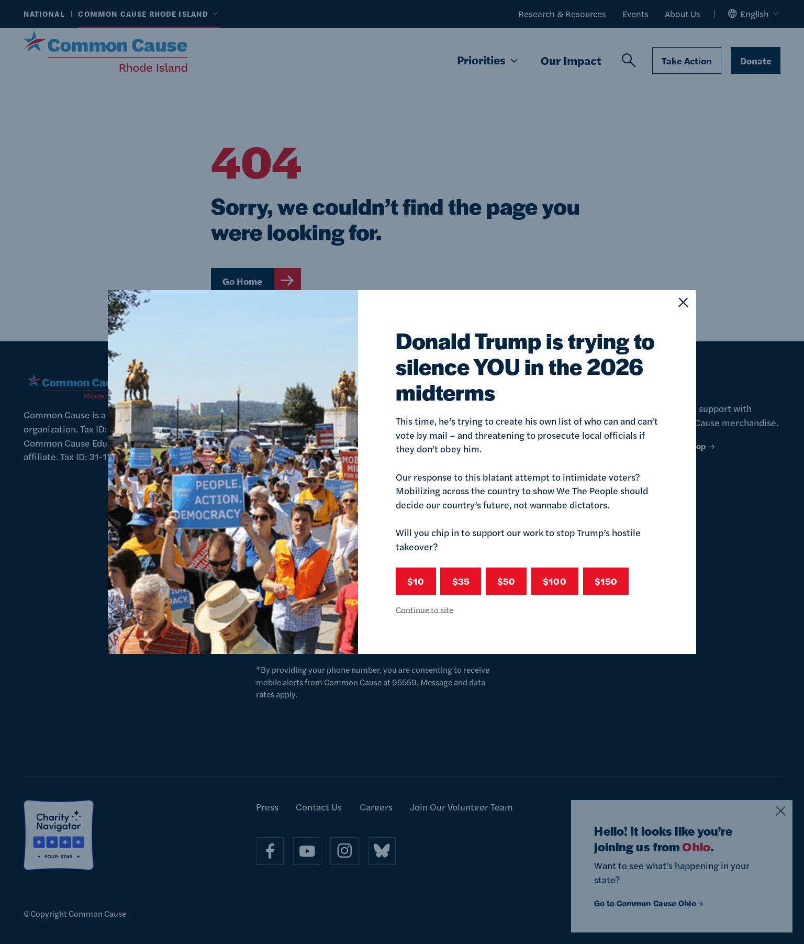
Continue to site (424, 610)
